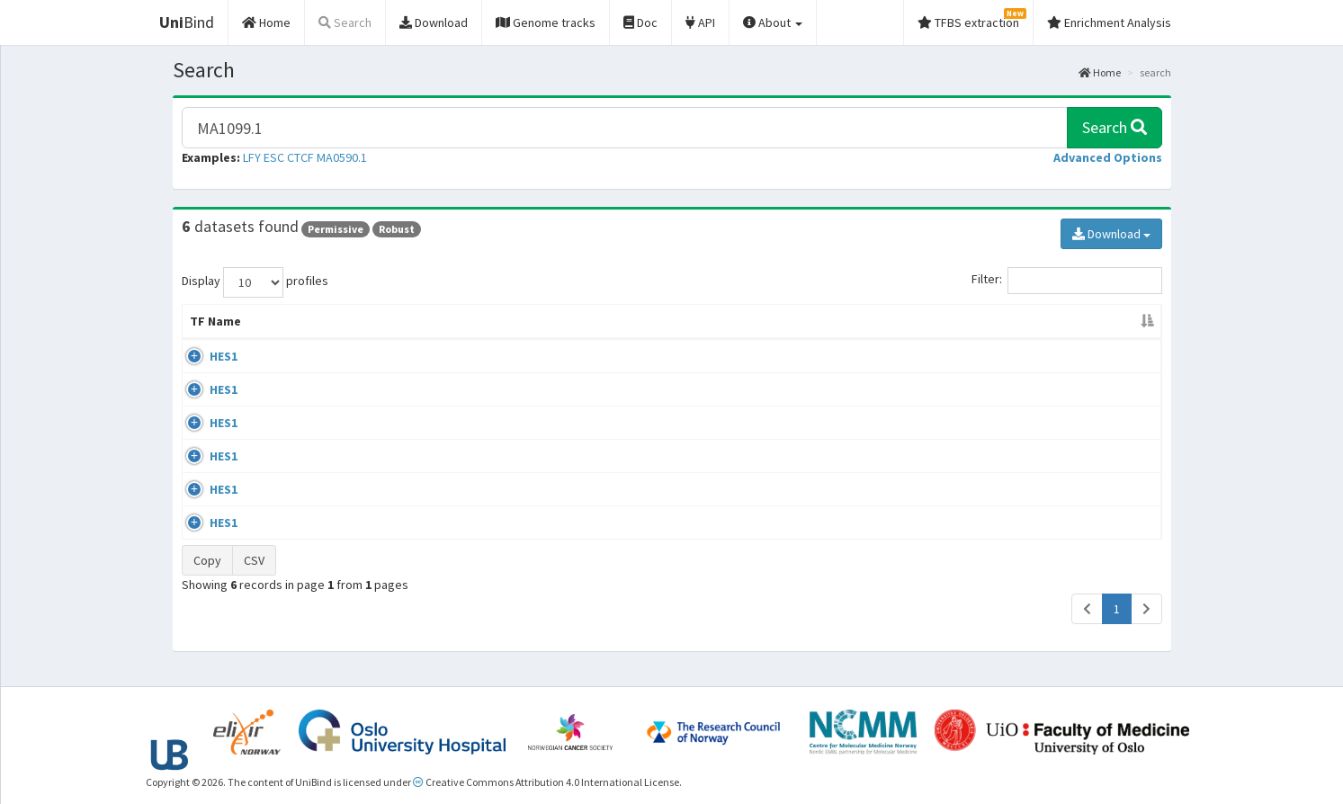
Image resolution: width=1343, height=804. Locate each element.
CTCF (300, 157)
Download (1111, 234)
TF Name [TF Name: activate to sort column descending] (215, 321)
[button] (1107, 157)
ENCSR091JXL (990, 492)
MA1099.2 (1090, 356)
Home (1100, 72)
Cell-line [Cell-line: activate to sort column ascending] (310, 321)
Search (1114, 127)
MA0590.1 (342, 157)
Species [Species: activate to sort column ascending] (876, 321)
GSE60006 (980, 525)
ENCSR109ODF (992, 390)
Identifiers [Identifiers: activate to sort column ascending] (986, 321)
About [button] (772, 22)
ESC (274, 157)
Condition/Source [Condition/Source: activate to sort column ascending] (596, 321)
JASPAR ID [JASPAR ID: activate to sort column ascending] (1094, 321)
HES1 (204, 356)
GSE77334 (980, 356)
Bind (186, 22)
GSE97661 (980, 458)
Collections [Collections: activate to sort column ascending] (735, 321)
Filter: (1066, 280)
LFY (252, 157)
